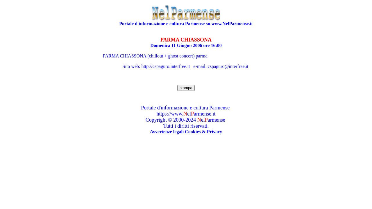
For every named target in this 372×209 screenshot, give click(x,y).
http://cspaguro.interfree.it (165, 66)
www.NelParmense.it (232, 23)
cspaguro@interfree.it (228, 66)
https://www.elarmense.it (186, 114)
